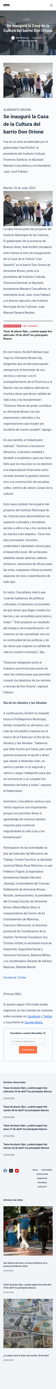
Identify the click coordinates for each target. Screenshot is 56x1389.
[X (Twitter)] (11, 1171)
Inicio (35, 1170)
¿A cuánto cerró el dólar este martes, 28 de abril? (26, 1355)
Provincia (42, 1183)
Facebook (9, 977)
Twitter (21, 977)
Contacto (42, 1187)
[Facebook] (5, 1171)
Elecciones (47, 1170)
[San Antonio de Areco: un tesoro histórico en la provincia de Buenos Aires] (28, 1231)
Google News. (34, 1022)
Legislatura (42, 1174)
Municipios (42, 1178)
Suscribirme (28, 1049)
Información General (28, 41)
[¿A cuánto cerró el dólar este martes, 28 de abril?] (28, 1323)
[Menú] (51, 5)
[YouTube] (17, 1171)
